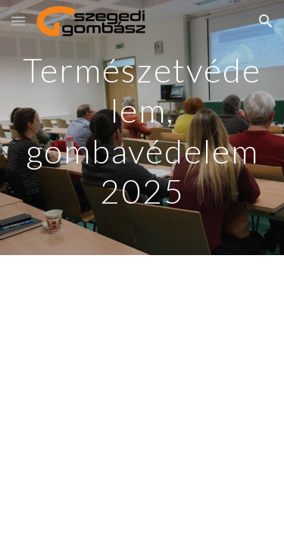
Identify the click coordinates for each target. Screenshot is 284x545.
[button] (18, 21)
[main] (142, 127)
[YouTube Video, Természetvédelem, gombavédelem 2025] (142, 360)
